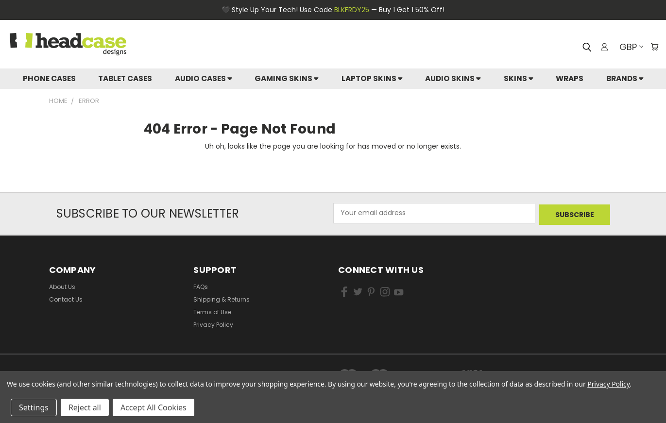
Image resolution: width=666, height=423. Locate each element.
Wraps (569, 78)
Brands (625, 78)
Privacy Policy (213, 323)
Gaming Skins (287, 78)
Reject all (84, 407)
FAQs (200, 285)
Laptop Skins (372, 78)
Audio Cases (203, 78)
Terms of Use (212, 310)
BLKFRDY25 (351, 10)
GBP (629, 47)
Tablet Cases (125, 78)
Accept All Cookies (153, 407)
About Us (62, 285)
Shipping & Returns (221, 297)
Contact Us (66, 297)
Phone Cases (49, 78)
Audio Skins (453, 78)
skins (518, 78)
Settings (34, 407)
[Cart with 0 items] (654, 46)
